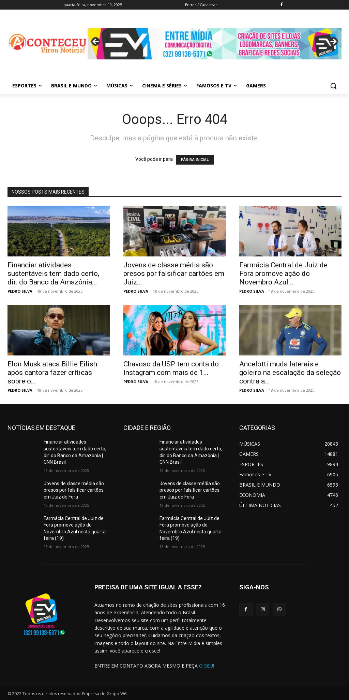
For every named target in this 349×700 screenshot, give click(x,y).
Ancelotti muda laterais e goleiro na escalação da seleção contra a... (290, 372)
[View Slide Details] (215, 43)
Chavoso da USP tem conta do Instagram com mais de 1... (171, 368)
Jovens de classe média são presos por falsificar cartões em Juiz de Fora (74, 490)
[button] (333, 86)
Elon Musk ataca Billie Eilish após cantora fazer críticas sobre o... (52, 372)
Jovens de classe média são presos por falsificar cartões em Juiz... (173, 273)
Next (333, 42)
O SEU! (206, 665)
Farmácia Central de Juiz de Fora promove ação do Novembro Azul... (283, 273)
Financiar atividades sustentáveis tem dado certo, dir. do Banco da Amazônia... (53, 273)
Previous (96, 42)
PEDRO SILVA (19, 291)
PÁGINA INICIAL (195, 159)
